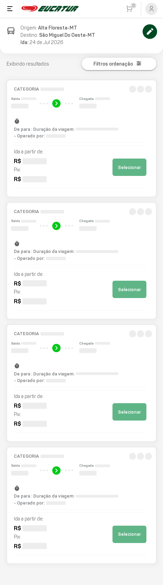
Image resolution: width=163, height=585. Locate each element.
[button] (81, 138)
